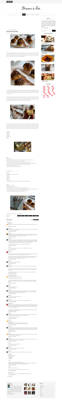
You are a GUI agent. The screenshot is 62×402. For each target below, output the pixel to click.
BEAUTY (9, 223)
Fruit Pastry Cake (45, 81)
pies (45, 95)
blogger (31, 219)
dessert (42, 89)
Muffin (42, 92)
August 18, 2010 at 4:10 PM (12, 311)
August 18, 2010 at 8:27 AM (12, 245)
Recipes (32, 14)
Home (24, 14)
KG (9, 213)
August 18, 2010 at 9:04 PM (12, 324)
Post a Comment (10, 376)
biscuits (42, 86)
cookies (41, 392)
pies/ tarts (50, 95)
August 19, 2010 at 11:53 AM (12, 345)
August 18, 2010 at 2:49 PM (12, 263)
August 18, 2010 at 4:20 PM (12, 318)
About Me (28, 14)
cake (40, 391)
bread (46, 86)
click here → (43, 26)
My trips (41, 388)
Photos (42, 95)
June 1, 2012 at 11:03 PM (11, 374)
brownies (50, 86)
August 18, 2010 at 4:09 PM (12, 301)
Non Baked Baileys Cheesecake (47, 71)
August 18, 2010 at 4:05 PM (12, 297)
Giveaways (51, 89)
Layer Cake (41, 385)
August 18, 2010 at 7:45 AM (12, 226)
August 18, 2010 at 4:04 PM (12, 293)
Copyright (37, 14)
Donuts (46, 89)
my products (52, 92)
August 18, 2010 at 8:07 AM (12, 231)
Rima (9, 238)
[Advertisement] (22, 23)
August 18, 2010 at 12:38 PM (12, 249)
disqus (34, 219)
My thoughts (42, 386)
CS (8, 284)
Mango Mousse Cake (45, 62)
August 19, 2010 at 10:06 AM (12, 336)
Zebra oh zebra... (45, 43)
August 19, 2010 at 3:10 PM (12, 370)
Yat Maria (9, 303)
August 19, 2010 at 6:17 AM (12, 331)
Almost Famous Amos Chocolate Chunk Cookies (47, 53)
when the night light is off (12, 275)
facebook (37, 219)
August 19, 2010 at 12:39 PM (12, 349)
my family (47, 92)
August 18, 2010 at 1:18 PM (12, 259)
